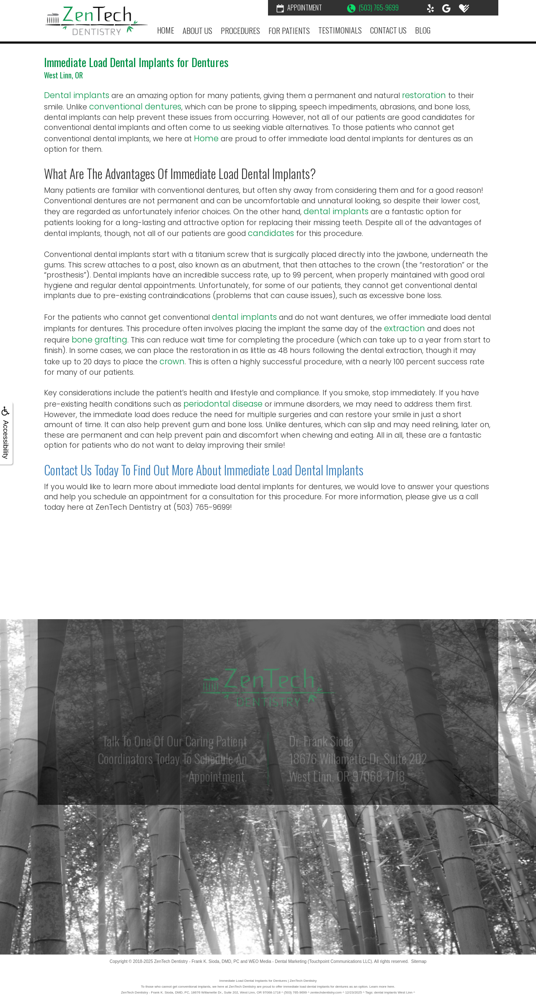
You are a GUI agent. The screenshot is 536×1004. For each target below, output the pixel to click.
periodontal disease (223, 404)
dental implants (336, 211)
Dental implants (76, 95)
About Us (197, 30)
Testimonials (340, 30)
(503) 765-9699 (373, 8)
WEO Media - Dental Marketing (278, 961)
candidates (271, 233)
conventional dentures (135, 106)
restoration (424, 95)
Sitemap (419, 961)
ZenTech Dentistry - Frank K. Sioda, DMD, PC (196, 961)
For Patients (289, 30)
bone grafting (99, 339)
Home (165, 30)
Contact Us (388, 30)
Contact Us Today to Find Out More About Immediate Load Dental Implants (203, 469)
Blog (422, 30)
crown (172, 361)
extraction (404, 328)
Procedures (240, 30)
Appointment (299, 8)
